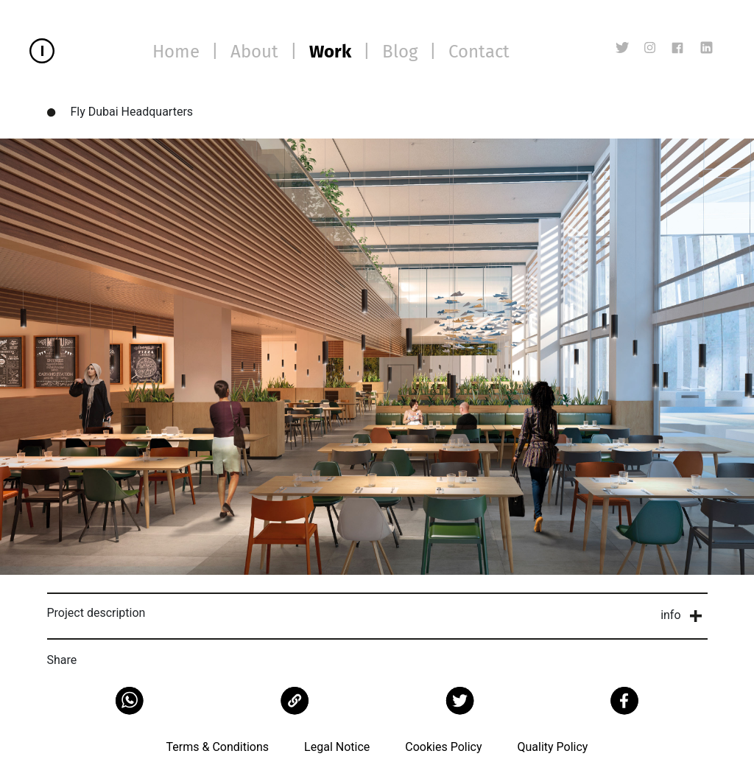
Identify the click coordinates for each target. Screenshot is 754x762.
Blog (399, 51)
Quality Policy (552, 747)
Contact (479, 51)
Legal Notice (337, 747)
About (254, 51)
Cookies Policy (443, 747)
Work (330, 51)
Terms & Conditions (217, 747)
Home (176, 51)
